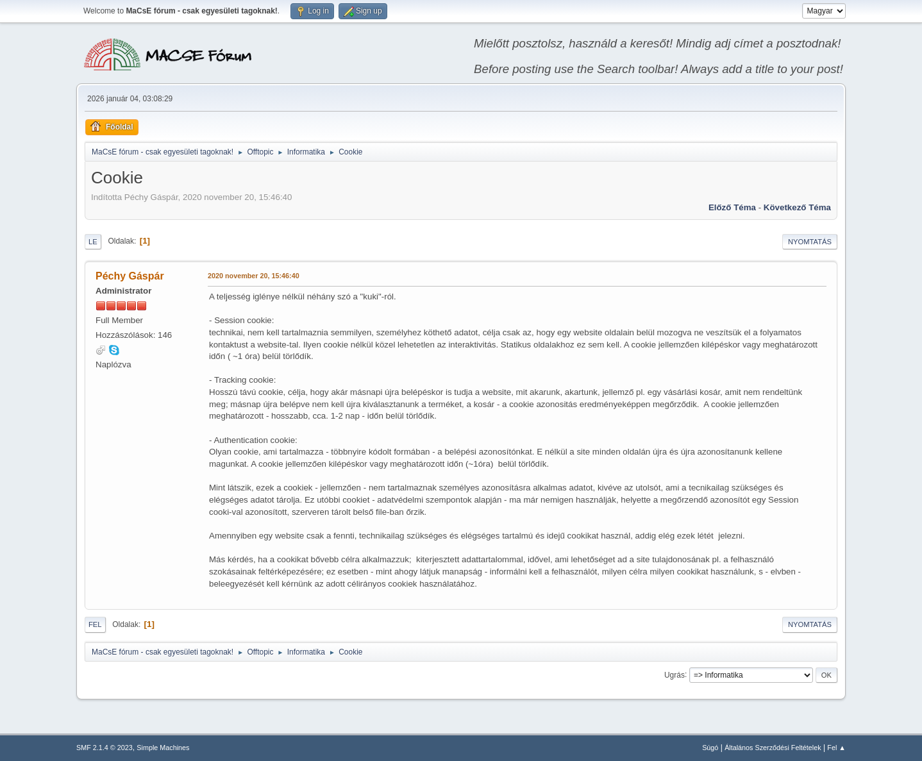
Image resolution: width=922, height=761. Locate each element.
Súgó (710, 747)
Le (92, 242)
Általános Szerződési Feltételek (773, 747)
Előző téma (732, 207)
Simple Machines (163, 747)
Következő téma (797, 207)
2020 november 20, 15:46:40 (253, 276)
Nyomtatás (810, 242)
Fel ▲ (836, 747)
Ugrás (674, 674)
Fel (95, 624)
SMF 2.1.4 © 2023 (104, 747)
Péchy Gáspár (130, 276)
